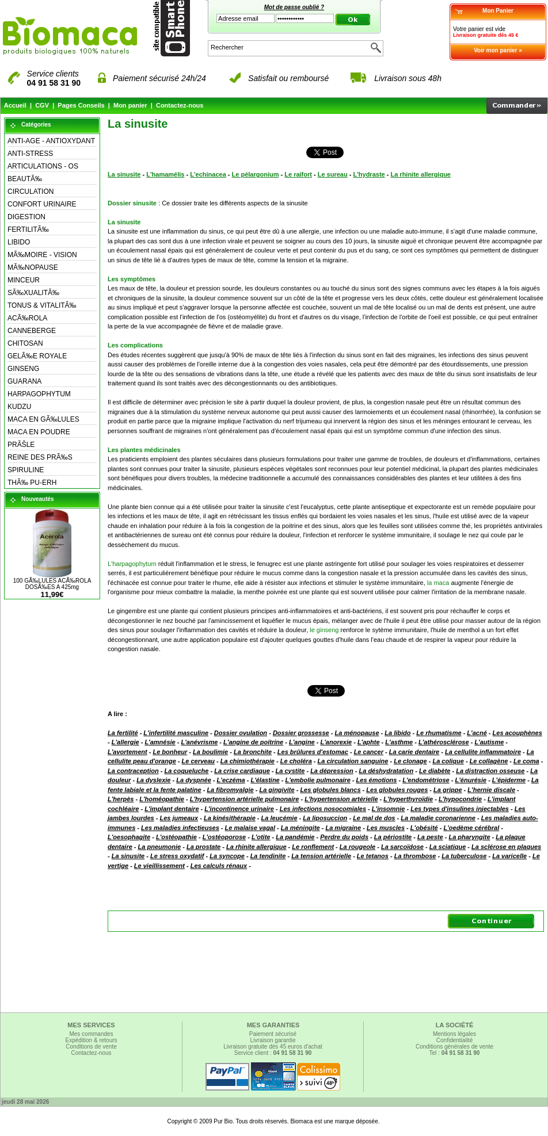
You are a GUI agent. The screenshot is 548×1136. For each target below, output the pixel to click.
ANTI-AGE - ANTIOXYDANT (51, 141)
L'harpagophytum (132, 563)
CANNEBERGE (31, 331)
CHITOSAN (25, 343)
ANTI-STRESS (30, 154)
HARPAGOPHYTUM (39, 394)
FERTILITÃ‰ (28, 229)
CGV (42, 105)
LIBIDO (18, 242)
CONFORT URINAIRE (42, 204)
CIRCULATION (30, 192)
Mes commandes (91, 1034)
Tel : (454, 1053)
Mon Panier (497, 10)
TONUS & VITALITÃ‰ (42, 305)
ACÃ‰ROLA (27, 318)
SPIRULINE (25, 470)
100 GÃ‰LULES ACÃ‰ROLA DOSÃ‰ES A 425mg (52, 583)
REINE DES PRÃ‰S (40, 457)
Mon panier (130, 105)
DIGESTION (26, 217)
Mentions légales (454, 1034)
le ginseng (324, 629)
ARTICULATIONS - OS (42, 166)
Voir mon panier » (498, 50)
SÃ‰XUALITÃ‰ (33, 293)
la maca (438, 582)
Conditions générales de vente (454, 1046)
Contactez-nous (180, 105)
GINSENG (23, 369)
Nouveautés (37, 499)
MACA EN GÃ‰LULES (43, 419)
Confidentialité (454, 1040)
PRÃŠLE (21, 445)
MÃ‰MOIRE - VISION (42, 255)
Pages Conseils (81, 105)
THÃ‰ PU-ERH (31, 483)
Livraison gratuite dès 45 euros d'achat (272, 1046)
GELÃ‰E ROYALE (37, 356)
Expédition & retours (91, 1040)
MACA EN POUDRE (38, 432)
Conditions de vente (91, 1046)
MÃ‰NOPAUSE (32, 267)
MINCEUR (23, 280)
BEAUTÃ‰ (24, 179)
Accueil (15, 105)
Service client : (273, 1053)
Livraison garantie (273, 1040)
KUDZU (19, 407)
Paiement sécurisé (272, 1034)
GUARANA (24, 381)
